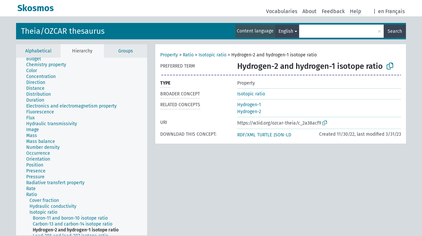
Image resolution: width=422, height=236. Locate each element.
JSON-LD (282, 135)
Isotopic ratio (212, 55)
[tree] (81, 146)
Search (395, 31)
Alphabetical (38, 51)
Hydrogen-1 (249, 105)
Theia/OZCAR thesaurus (63, 31)
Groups (125, 51)
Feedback (333, 11)
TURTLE (264, 135)
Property (169, 55)
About (309, 11)
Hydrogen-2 (249, 111)
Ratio (188, 55)
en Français (391, 11)
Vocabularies (281, 11)
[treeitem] (36, 59)
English (285, 31)
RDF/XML (246, 135)
